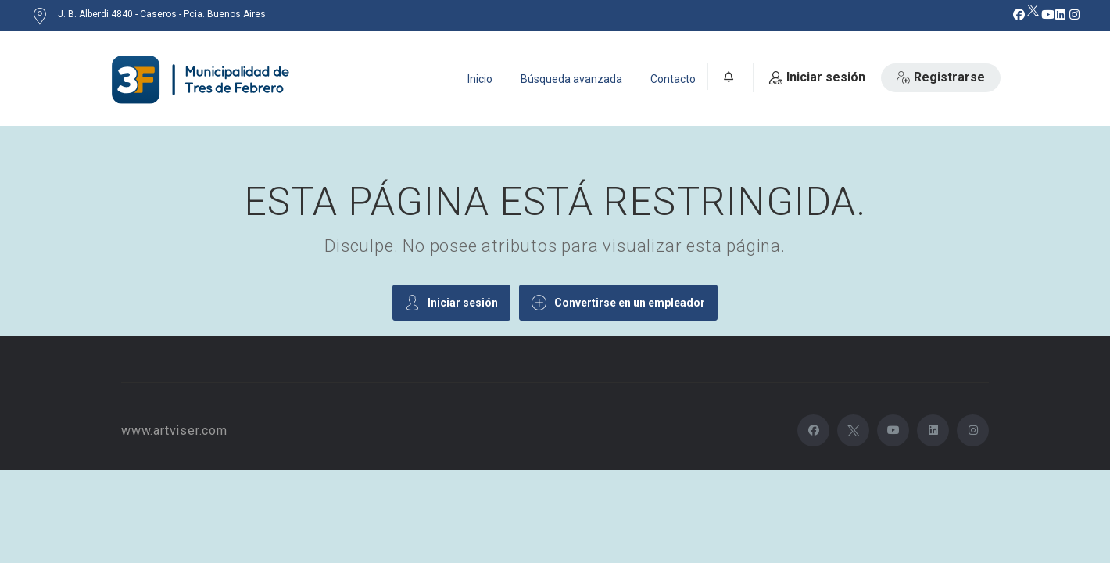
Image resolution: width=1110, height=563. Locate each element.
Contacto (673, 79)
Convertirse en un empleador (618, 302)
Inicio (479, 79)
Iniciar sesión (817, 77)
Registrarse (941, 77)
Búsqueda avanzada (571, 79)
